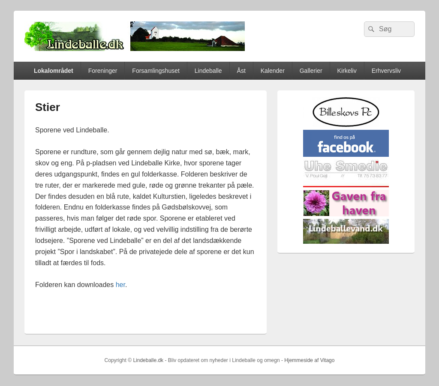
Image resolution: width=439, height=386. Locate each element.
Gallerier (311, 70)
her (120, 284)
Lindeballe (208, 70)
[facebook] (346, 155)
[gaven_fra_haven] (346, 214)
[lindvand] (346, 242)
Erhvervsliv (386, 70)
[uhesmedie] (346, 185)
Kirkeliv (347, 70)
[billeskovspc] (346, 125)
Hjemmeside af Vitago (309, 360)
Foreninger (102, 70)
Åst (241, 70)
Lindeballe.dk (148, 360)
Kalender (273, 70)
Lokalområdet (53, 70)
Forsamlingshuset (156, 70)
